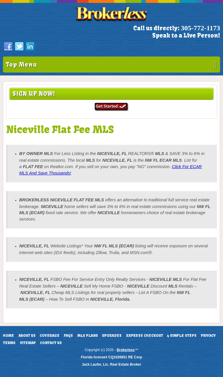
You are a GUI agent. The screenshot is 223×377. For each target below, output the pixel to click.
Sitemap (28, 343)
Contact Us (51, 343)
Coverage (49, 335)
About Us (27, 335)
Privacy (208, 335)
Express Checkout (144, 335)
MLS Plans (87, 335)
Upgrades (112, 335)
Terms (9, 343)
